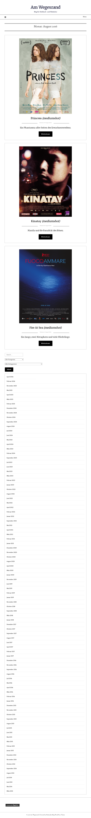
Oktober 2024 (11, 417)
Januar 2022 (10, 516)
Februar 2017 (11, 652)
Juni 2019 (9, 584)
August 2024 (11, 426)
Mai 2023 (9, 472)
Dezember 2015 (11, 706)
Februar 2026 (11, 381)
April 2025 (10, 395)
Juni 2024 (10, 435)
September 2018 (12, 611)
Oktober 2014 (11, 764)
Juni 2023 (10, 467)
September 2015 (12, 719)
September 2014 (12, 769)
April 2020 (10, 566)
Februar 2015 (11, 746)
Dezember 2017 (11, 625)
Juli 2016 (9, 679)
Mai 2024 (9, 440)
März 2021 (10, 535)
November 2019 (12, 580)
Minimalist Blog (50, 815)
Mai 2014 (9, 787)
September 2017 (12, 634)
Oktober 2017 (11, 629)
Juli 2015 (9, 728)
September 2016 (12, 670)
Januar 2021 (10, 544)
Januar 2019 (10, 598)
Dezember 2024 (12, 408)
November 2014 (12, 760)
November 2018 (12, 602)
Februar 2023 (11, 480)
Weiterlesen (45, 134)
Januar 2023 (10, 485)
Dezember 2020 (12, 548)
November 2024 (12, 413)
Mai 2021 (9, 526)
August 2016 (10, 674)
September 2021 (12, 521)
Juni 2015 (9, 733)
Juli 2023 (9, 462)
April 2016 (10, 688)
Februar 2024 (11, 453)
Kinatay (45, 221)
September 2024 (12, 422)
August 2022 (11, 494)
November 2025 (12, 386)
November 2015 (11, 710)
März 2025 (10, 399)
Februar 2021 (11, 539)
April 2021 (10, 530)
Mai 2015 (9, 737)
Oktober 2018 (11, 607)
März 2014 (10, 791)
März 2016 (10, 692)
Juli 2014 (9, 778)
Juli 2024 (9, 431)
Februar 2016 (11, 697)
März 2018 (10, 616)
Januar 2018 (10, 620)
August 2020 (11, 562)
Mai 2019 (9, 589)
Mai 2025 (9, 390)
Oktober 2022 (11, 489)
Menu (84, 17)
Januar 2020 (10, 575)
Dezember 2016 (11, 661)
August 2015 (10, 724)
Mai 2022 (9, 503)
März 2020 (10, 571)
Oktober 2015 (11, 715)
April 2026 (10, 377)
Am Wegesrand (45, 7)
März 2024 (10, 449)
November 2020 (12, 553)
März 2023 (10, 476)
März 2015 (10, 742)
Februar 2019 (11, 593)
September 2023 (12, 458)
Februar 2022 (11, 512)
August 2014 (10, 773)
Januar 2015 (10, 751)
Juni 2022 (10, 499)
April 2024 (10, 444)
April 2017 (10, 647)
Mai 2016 (9, 683)
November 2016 (12, 665)
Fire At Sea (45, 328)
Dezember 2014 (11, 755)
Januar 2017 (10, 656)
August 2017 (10, 638)
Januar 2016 (10, 701)
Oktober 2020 (11, 557)
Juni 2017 (9, 643)
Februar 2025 (11, 404)
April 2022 (10, 508)
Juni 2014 (9, 782)
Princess (45, 118)
